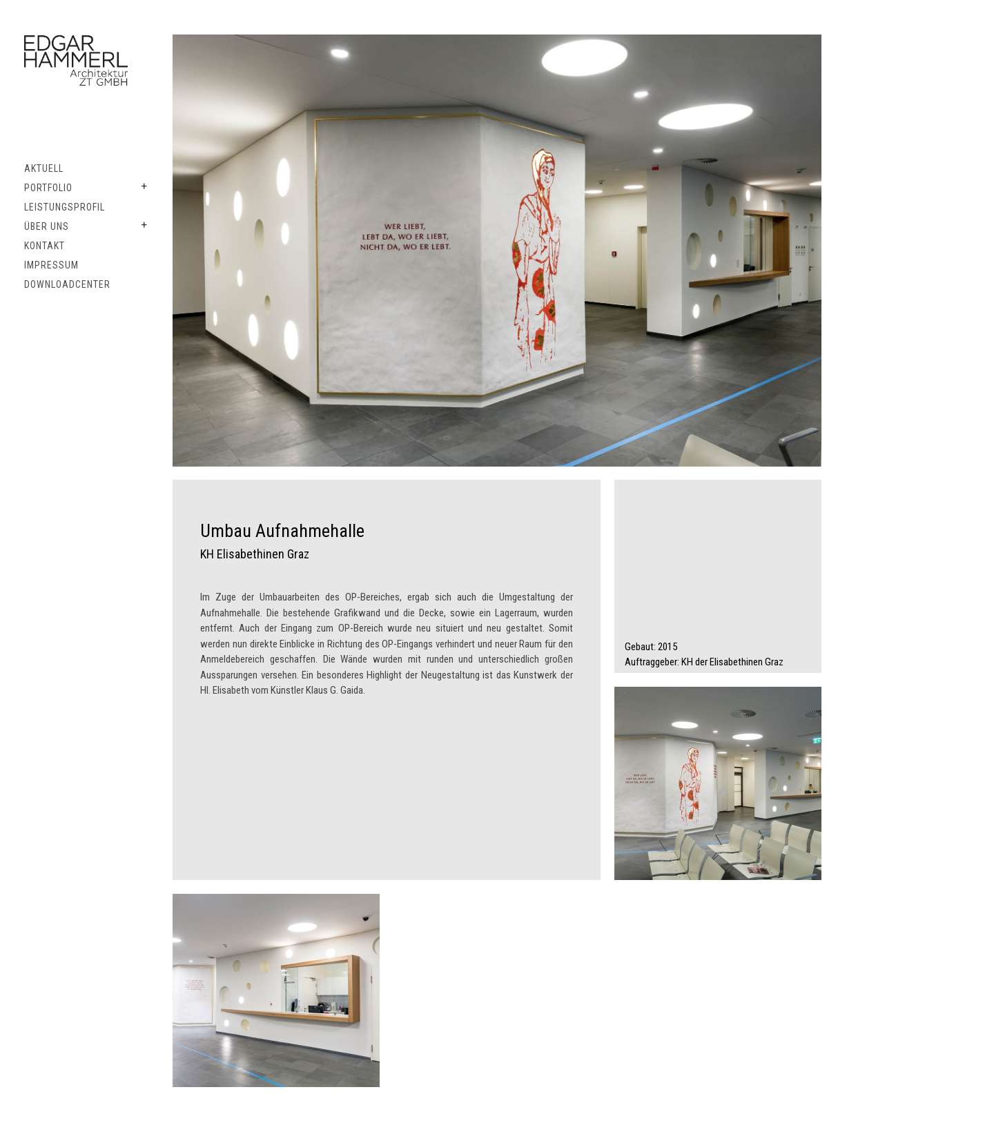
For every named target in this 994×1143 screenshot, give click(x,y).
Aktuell (44, 168)
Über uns (46, 226)
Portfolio (48, 187)
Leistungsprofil (64, 207)
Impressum (51, 265)
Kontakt (44, 245)
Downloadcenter (67, 284)
